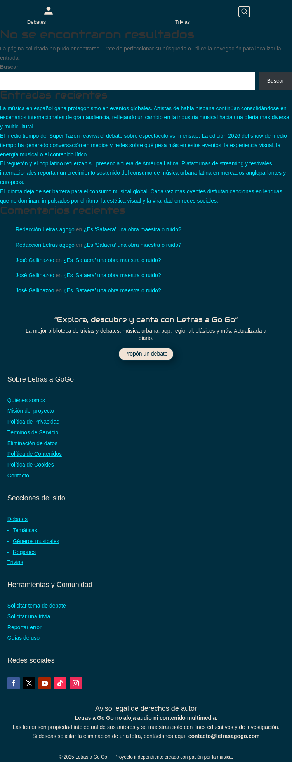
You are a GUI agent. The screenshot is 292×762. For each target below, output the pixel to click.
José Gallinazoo (35, 260)
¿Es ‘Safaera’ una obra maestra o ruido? (132, 229)
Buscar (9, 67)
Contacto (18, 475)
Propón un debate (145, 354)
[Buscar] (244, 11)
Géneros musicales (36, 541)
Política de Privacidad (33, 421)
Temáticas (25, 530)
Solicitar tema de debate (36, 605)
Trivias (182, 22)
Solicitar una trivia (28, 616)
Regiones (24, 552)
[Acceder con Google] (48, 11)
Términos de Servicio (33, 432)
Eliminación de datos (32, 443)
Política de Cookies (30, 465)
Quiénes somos (26, 400)
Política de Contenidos (34, 454)
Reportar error (24, 627)
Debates (36, 22)
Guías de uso (23, 638)
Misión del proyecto (30, 411)
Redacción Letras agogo (45, 229)
